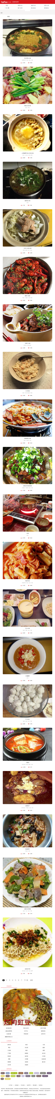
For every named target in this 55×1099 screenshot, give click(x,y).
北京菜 (9, 1064)
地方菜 (43, 1053)
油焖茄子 (27, 805)
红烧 (29, 487)
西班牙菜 (36, 1073)
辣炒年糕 (27, 580)
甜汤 (2, 1078)
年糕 (27, 60)
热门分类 (20, 8)
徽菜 (44, 1047)
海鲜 (24, 721)
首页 (7, 5)
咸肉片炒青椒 (27, 909)
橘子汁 (2, 1073)
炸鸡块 (7, 1075)
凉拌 (27, 970)
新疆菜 (26, 1053)
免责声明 (29, 1085)
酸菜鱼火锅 (27, 200)
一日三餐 (7, 8)
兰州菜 (43, 1056)
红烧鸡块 (21, 1073)
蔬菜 (26, 250)
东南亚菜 (44, 1059)
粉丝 (26, 107)
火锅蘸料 (27, 676)
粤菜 (9, 1047)
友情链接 (16, 1085)
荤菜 (24, 250)
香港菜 (9, 1056)
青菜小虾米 (26, 1028)
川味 (32, 807)
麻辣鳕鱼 (43, 1031)
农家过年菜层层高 (27, 485)
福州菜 (26, 1056)
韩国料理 (24, 60)
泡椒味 (2, 1075)
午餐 (32, 60)
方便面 (27, 440)
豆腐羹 (18, 1075)
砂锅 (31, 155)
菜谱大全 (20, 5)
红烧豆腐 (9, 1033)
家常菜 (9, 1044)
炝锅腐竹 (27, 849)
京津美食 (49, 1073)
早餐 (26, 630)
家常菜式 (24, 764)
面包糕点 (46, 8)
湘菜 (44, 1050)
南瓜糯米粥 (8, 1028)
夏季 (32, 970)
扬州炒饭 (13, 1075)
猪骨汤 (7, 1073)
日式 (28, 250)
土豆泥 (26, 155)
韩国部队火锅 (27, 438)
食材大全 (33, 5)
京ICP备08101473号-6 (13, 1094)
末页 (31, 980)
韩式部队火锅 (27, 58)
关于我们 (10, 1085)
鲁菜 (26, 1044)
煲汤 (27, 764)
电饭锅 (28, 392)
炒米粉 (31, 1073)
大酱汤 (27, 762)
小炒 (26, 911)
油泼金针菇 (27, 969)
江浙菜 (9, 1050)
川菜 (44, 1044)
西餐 (9, 1059)
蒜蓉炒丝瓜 (7, 1078)
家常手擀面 (43, 1028)
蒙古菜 (43, 1062)
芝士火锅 (27, 628)
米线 (26, 721)
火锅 (29, 60)
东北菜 (26, 1047)
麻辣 (31, 297)
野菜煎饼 (26, 1033)
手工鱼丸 (27, 719)
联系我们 (41, 1085)
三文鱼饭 (27, 390)
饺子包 (26, 1031)
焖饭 (31, 392)
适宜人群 (46, 5)
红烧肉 (23, 487)
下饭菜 (26, 487)
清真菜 (26, 1062)
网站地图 (35, 1085)
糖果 (23, 1075)
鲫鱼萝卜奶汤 (14, 1073)
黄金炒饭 (39, 1075)
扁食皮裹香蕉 (8, 1031)
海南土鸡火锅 (27, 105)
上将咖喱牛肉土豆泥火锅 (27, 153)
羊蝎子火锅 (27, 343)
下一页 (26, 980)
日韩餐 (26, 1059)
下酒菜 (26, 297)
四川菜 (25, 345)
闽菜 (26, 1050)
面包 (24, 630)
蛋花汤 (33, 1075)
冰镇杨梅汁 (43, 1073)
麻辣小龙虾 (27, 295)
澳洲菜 (9, 1062)
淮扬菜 (26, 1064)
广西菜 (9, 1053)
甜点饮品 (33, 8)
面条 (25, 440)
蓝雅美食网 (15, 2)
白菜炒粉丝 (45, 1075)
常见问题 (23, 1085)
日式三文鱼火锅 (27, 248)
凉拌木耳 (43, 1033)
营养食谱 (28, 1075)
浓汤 (23, 155)
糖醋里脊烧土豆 (9, 1036)
